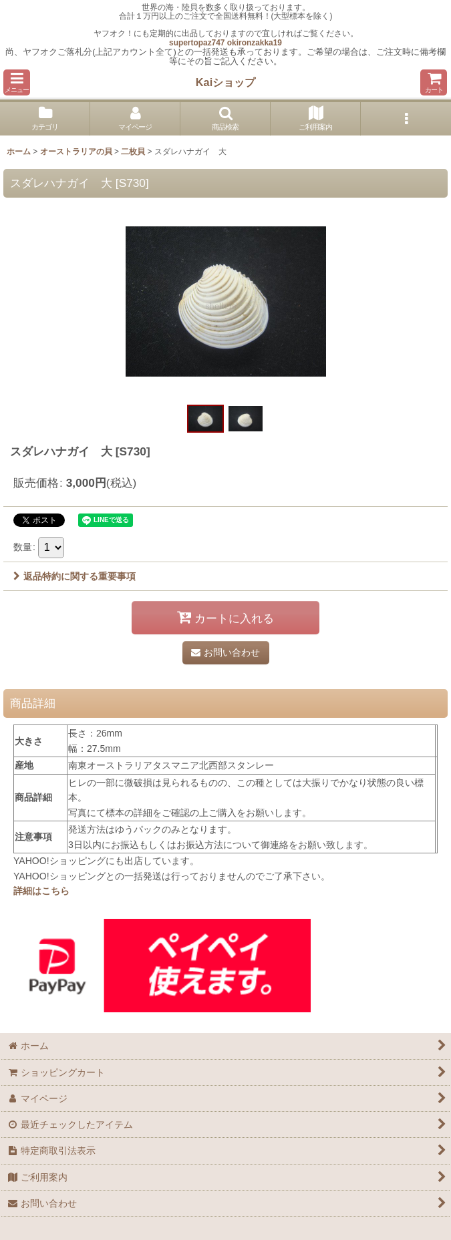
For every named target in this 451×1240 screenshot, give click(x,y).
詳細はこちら (41, 890)
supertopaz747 (196, 42)
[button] (16, 82)
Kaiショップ (225, 82)
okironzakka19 (254, 42)
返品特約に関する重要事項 (74, 576)
